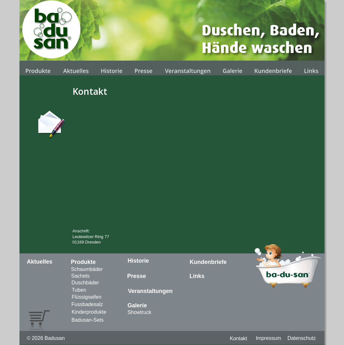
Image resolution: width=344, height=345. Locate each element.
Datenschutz (302, 338)
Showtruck (140, 312)
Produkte (83, 262)
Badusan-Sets (87, 320)
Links (197, 276)
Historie (138, 261)
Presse (136, 276)
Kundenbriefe (208, 262)
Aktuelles (39, 262)
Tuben (79, 290)
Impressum (268, 338)
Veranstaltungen (150, 291)
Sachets (80, 276)
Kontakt (238, 338)
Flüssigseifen (86, 297)
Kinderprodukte (89, 312)
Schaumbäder (87, 269)
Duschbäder (85, 282)
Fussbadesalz (87, 304)
